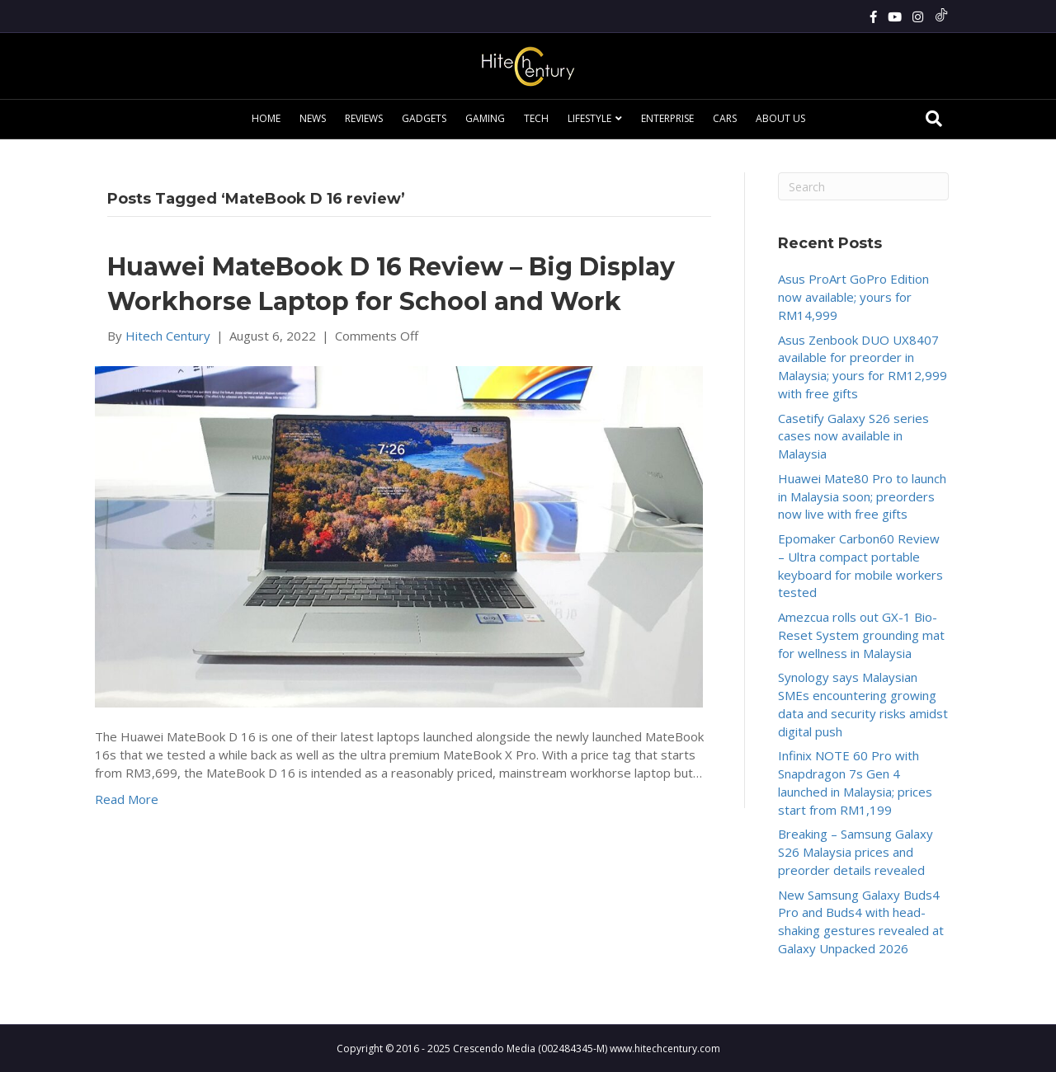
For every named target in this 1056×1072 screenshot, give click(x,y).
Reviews (364, 118)
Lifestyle (589, 118)
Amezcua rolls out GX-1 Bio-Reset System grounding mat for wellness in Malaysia (861, 635)
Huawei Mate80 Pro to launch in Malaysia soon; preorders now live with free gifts (862, 496)
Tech (536, 118)
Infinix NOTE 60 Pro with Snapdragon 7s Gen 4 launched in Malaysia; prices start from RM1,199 (855, 782)
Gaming (485, 118)
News (312, 118)
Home (266, 118)
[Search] (934, 119)
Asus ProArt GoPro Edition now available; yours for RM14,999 (853, 296)
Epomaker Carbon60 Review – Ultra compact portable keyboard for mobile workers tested (860, 565)
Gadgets (424, 118)
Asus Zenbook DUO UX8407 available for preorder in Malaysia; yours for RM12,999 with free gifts (862, 366)
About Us (780, 118)
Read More (126, 799)
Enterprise (667, 118)
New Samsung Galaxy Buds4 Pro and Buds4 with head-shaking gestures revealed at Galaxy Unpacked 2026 (861, 921)
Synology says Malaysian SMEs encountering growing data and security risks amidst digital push (863, 704)
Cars (725, 118)
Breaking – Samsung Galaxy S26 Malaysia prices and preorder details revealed (855, 851)
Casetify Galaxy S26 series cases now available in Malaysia (853, 436)
